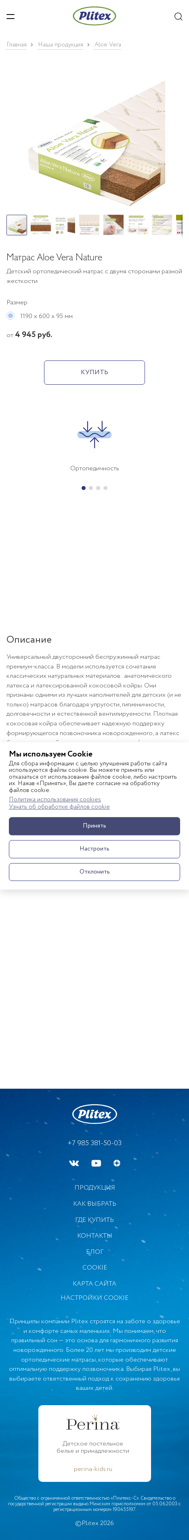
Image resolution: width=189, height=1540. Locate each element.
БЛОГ (94, 1252)
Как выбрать (94, 1204)
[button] (94, 140)
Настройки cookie (94, 1298)
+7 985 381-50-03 (94, 1143)
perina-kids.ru (93, 1469)
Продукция (94, 1187)
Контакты (94, 1235)
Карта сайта (94, 1284)
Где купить (94, 1220)
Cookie (94, 1267)
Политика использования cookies (55, 799)
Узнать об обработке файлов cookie (59, 807)
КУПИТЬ (94, 372)
